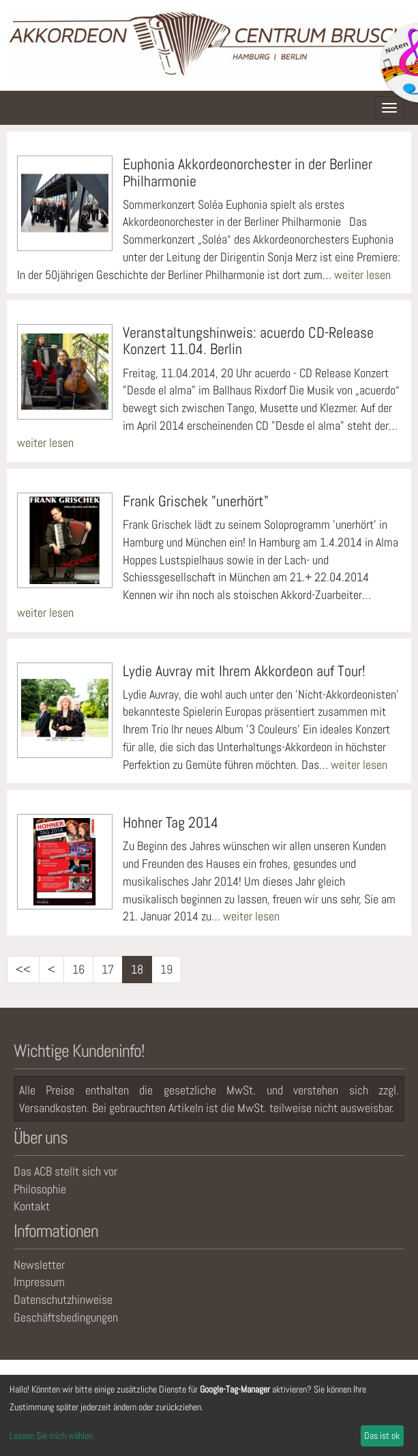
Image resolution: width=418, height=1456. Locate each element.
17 (108, 969)
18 (137, 969)
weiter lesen (362, 274)
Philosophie (40, 1189)
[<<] (23, 969)
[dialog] (209, 1415)
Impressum (39, 1282)
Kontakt (32, 1206)
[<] (51, 969)
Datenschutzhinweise (63, 1299)
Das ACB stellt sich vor (65, 1171)
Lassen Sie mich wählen (51, 1435)
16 (78, 969)
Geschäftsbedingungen (66, 1317)
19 (166, 969)
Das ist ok (382, 1435)
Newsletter (39, 1264)
